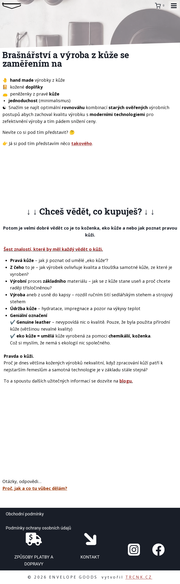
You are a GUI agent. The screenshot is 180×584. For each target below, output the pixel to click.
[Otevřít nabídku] (174, 5)
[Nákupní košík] (160, 6)
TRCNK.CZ (138, 577)
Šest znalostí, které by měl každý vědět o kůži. (53, 249)
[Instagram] (134, 549)
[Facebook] (158, 549)
